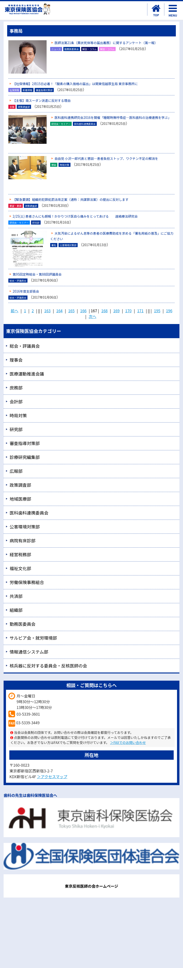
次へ (92, 316)
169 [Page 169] (116, 310)
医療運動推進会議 (27, 374)
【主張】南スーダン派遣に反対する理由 (41, 100)
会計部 (16, 401)
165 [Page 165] (71, 310)
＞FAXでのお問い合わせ (128, 742)
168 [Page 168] (104, 310)
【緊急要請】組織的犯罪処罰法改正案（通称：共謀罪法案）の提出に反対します (71, 199)
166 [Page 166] (83, 310)
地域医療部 (20, 499)
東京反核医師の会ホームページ (91, 886)
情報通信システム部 (29, 652)
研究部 (16, 429)
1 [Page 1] (25, 310)
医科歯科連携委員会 (29, 513)
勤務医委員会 (22, 624)
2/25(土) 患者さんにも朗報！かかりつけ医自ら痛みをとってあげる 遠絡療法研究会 (75, 216)
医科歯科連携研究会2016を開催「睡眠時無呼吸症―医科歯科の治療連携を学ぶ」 (112, 117)
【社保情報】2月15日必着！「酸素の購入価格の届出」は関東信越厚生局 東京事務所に (75, 83)
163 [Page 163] (47, 310)
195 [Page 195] (157, 310)
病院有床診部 (22, 540)
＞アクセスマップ (52, 776)
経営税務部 (20, 554)
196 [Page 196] (169, 310)
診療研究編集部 (25, 457)
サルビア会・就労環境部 (33, 638)
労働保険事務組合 (27, 582)
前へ (14, 310)
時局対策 (18, 415)
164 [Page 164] (59, 310)
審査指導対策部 (25, 443)
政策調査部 (20, 485)
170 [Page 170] (128, 310)
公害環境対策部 (25, 526)
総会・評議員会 (25, 346)
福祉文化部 (20, 568)
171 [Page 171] (140, 310)
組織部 (16, 610)
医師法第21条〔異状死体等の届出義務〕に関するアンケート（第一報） (106, 42)
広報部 (16, 471)
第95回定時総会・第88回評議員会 (37, 274)
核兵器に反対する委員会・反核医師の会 (48, 665)
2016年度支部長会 (26, 291)
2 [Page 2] (33, 310)
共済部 (16, 596)
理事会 (16, 360)
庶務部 (16, 387)
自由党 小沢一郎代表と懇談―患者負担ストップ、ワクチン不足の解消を (106, 158)
